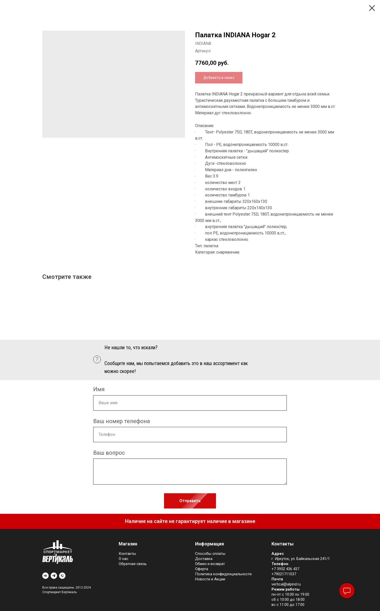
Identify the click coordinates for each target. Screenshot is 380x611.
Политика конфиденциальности (223, 574)
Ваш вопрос (109, 455)
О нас (123, 558)
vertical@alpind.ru (286, 584)
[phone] (62, 575)
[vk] (45, 575)
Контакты (127, 553)
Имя (99, 391)
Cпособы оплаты (210, 553)
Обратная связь (133, 564)
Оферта (201, 569)
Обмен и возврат (210, 564)
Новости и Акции (210, 579)
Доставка (203, 558)
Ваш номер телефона (121, 423)
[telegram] (54, 575)
